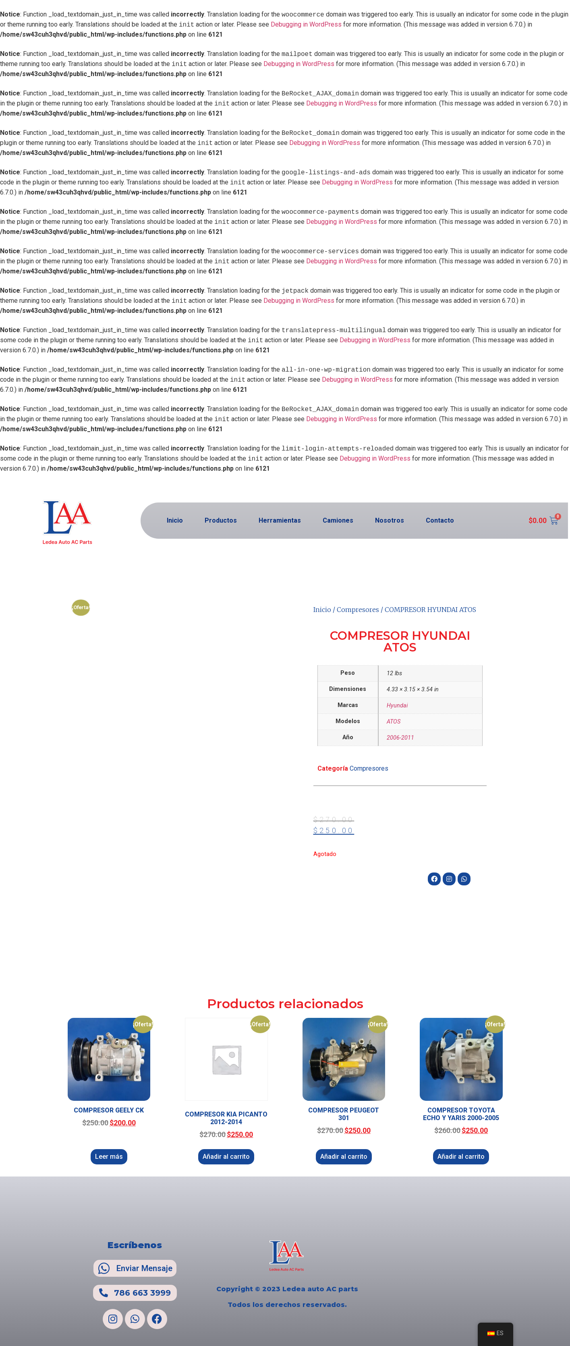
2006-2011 (400, 737)
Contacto (440, 520)
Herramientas (280, 520)
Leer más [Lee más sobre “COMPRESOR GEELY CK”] (109, 1156)
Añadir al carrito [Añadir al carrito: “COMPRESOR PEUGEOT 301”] (343, 1156)
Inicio (175, 520)
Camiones (338, 520)
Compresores (358, 610)
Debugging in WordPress (306, 25)
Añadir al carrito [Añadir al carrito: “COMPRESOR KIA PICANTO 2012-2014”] (226, 1156)
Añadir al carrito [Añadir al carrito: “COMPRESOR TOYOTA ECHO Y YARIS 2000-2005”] (461, 1156)
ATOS (393, 721)
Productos (221, 520)
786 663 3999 (142, 1293)
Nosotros (389, 520)
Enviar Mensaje (144, 1268)
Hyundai (397, 705)
